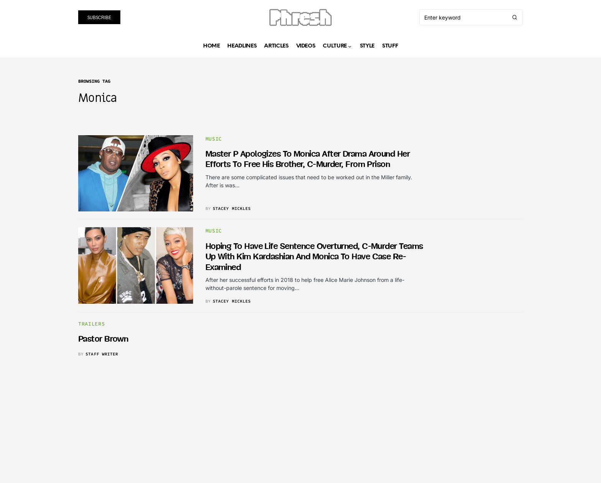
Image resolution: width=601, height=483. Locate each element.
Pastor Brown (103, 339)
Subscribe (99, 17)
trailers (91, 324)
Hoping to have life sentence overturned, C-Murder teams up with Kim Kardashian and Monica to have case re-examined (314, 257)
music (213, 139)
